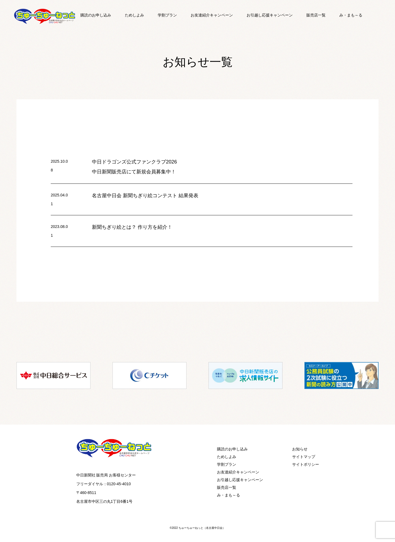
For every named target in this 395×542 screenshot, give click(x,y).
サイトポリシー (305, 464)
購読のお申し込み (95, 15)
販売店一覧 (316, 15)
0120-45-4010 (119, 484)
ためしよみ (134, 15)
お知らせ (299, 449)
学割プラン (167, 15)
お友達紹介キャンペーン (212, 15)
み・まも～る (350, 15)
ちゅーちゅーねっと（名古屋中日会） (202, 527)
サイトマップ (303, 457)
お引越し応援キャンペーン (270, 15)
